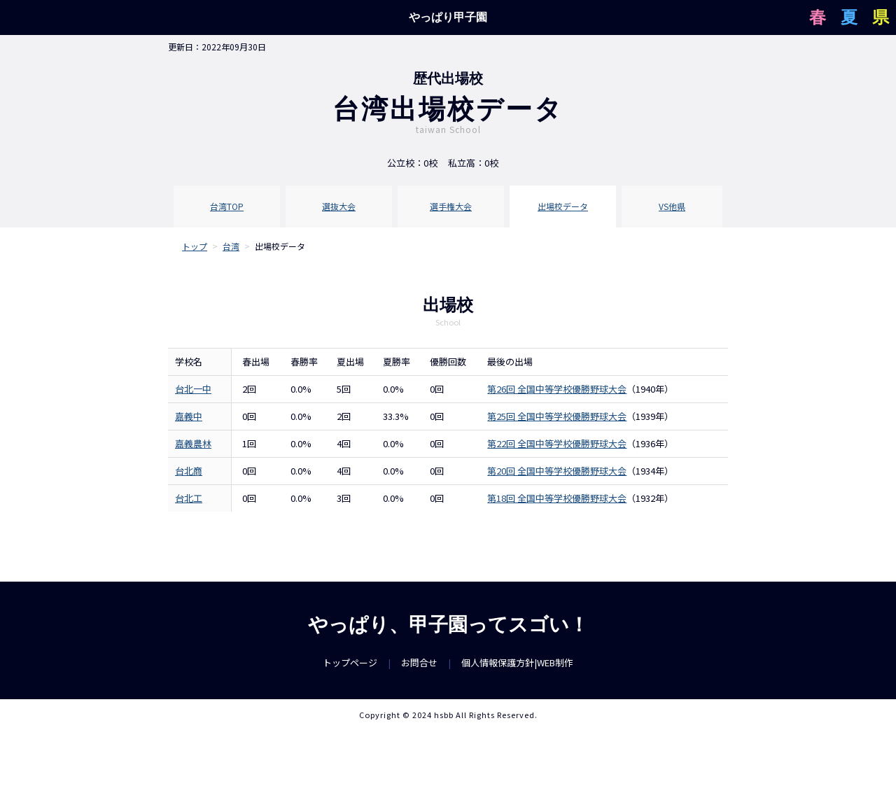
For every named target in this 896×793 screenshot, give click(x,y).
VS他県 (672, 206)
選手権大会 (451, 206)
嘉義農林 (193, 443)
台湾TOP (227, 206)
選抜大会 (339, 206)
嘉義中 (188, 416)
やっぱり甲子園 (448, 17)
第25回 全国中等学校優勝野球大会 (556, 416)
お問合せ (419, 662)
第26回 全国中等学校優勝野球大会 (556, 388)
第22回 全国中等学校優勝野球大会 (556, 443)
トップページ (350, 662)
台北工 (188, 498)
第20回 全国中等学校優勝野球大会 (556, 470)
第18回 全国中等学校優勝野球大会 (556, 498)
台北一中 (193, 388)
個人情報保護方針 (497, 662)
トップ (194, 246)
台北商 (188, 470)
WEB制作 (555, 662)
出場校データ (563, 206)
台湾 (231, 246)
